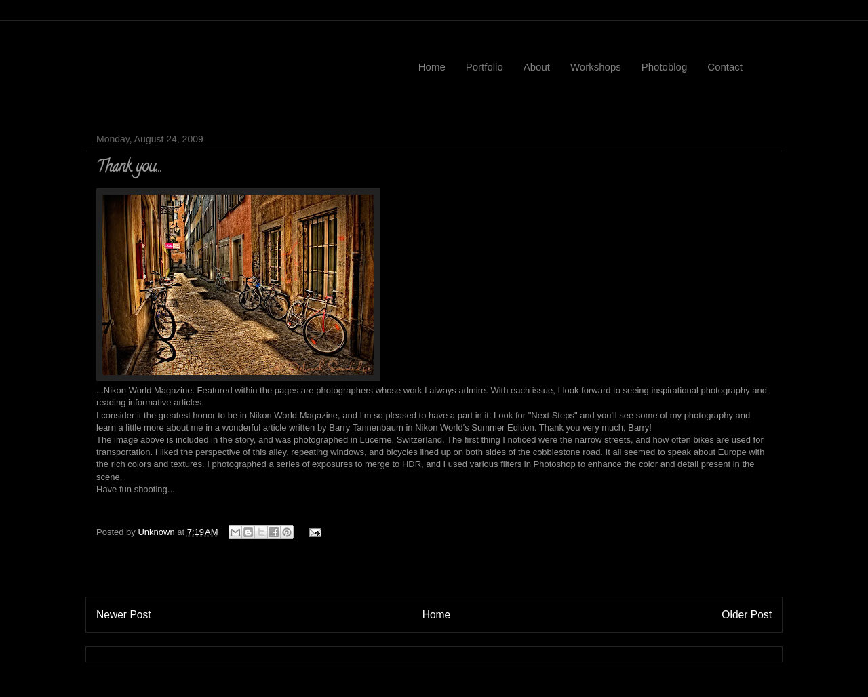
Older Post (747, 614)
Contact (725, 67)
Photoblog (665, 67)
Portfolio (484, 67)
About (537, 67)
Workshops (595, 67)
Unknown (157, 532)
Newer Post (123, 614)
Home (432, 67)
